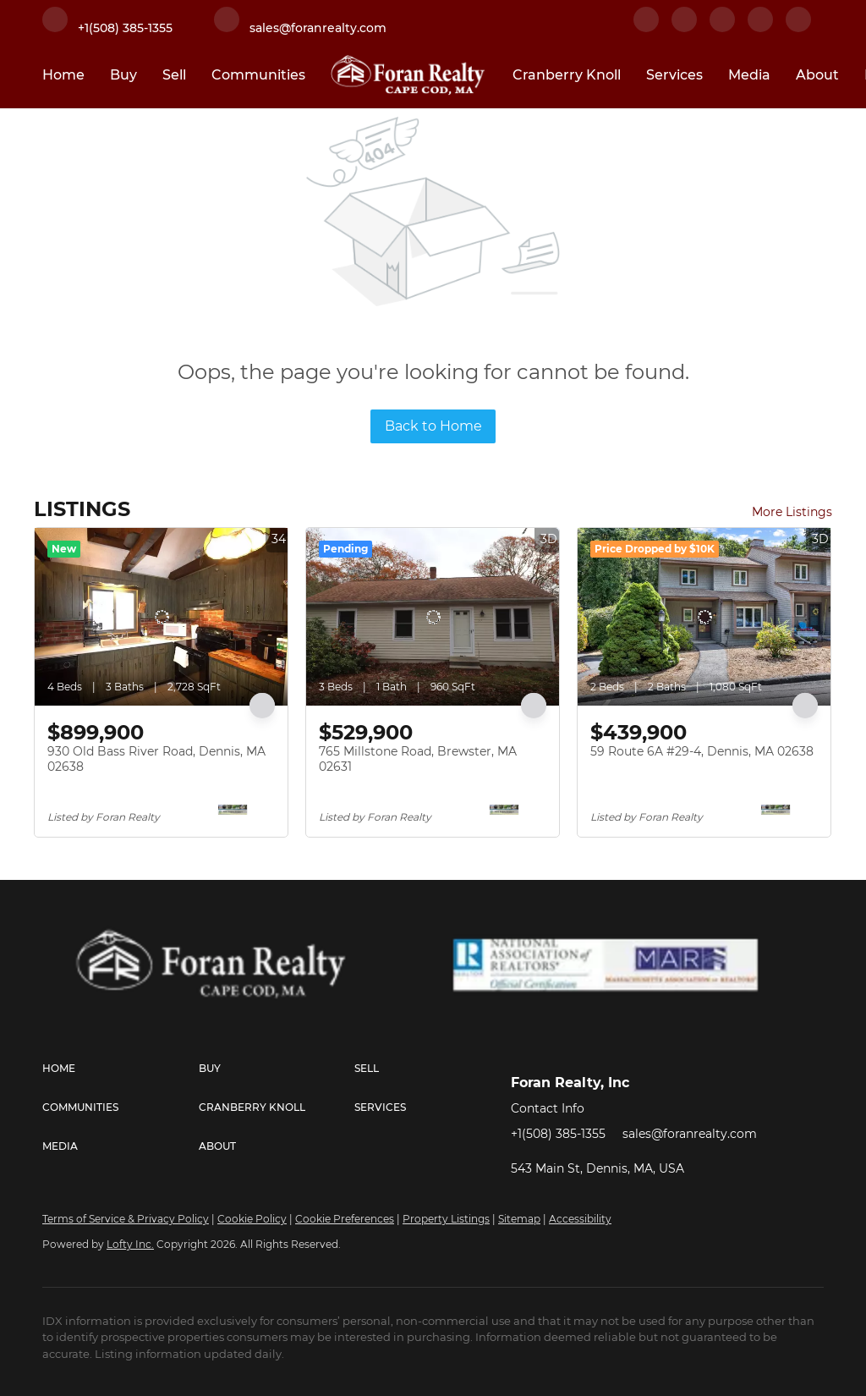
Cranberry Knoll (566, 75)
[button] (120, 1069)
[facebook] (646, 27)
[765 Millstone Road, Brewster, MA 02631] (432, 617)
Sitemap (519, 1218)
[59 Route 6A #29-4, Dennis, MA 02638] (704, 617)
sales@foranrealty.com (689, 1133)
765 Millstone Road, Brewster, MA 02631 (418, 759)
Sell (174, 75)
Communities (258, 75)
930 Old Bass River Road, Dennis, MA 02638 (156, 759)
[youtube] (798, 27)
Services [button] (674, 75)
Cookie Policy (252, 1218)
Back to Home (433, 426)
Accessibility (580, 1218)
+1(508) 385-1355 (558, 1133)
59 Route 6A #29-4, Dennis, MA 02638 (702, 751)
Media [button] (749, 75)
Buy (123, 75)
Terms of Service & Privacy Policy (125, 1218)
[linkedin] (684, 27)
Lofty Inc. (130, 1244)
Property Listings (446, 1218)
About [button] (817, 75)
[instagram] (760, 27)
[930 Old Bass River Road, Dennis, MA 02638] (161, 617)
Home (63, 75)
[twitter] (722, 27)
